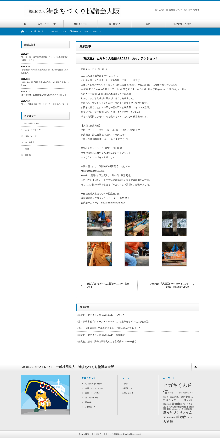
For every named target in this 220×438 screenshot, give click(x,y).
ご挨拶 (161, 10)
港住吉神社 (171, 417)
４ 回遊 (25, 149)
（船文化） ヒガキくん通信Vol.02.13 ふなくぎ (101, 315)
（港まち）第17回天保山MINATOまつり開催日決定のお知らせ (45, 83)
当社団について (176, 10)
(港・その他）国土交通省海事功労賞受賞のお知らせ (43, 95)
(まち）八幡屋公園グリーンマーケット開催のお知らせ (44, 104)
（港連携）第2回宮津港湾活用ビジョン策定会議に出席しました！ (45, 71)
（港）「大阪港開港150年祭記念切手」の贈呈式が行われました (108, 328)
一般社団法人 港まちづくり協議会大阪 (107, 434)
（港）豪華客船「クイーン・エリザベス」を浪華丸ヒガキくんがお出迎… (113, 321)
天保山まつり (180, 403)
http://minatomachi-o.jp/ (113, 202)
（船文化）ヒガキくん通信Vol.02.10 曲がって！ (108, 285)
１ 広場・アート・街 (30, 130)
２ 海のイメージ (29, 136)
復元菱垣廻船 (187, 409)
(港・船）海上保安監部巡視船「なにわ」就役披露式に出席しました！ (44, 58)
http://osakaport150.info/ (93, 171)
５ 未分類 (26, 155)
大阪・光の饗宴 (182, 397)
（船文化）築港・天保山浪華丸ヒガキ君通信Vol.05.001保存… (107, 341)
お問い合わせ (193, 10)
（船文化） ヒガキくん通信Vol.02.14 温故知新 (100, 335)
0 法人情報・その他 (30, 123)
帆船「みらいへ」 (174, 409)
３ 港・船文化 (37, 31)
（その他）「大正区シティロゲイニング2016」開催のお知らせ (169, 285)
